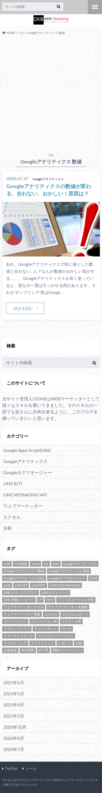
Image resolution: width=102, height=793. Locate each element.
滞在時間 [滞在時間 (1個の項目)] (27, 650)
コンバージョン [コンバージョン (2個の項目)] (15, 621)
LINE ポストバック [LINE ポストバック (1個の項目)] (55, 593)
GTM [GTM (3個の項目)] (93, 578)
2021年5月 (13, 693)
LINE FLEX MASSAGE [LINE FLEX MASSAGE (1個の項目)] (65, 585)
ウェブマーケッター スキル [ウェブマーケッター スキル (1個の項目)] (24, 607)
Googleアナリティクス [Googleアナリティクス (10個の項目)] (80, 564)
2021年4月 (13, 704)
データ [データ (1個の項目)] (66, 629)
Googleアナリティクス (25, 461)
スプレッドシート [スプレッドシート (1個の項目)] (17, 629)
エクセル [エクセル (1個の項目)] (51, 614)
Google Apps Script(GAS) (27, 450)
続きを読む (23, 308)
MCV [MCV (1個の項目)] (50, 600)
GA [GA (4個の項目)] (46, 564)
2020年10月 (15, 726)
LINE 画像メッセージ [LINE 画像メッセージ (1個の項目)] (19, 600)
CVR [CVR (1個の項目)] (7, 564)
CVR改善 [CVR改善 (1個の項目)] (20, 564)
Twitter (11, 768)
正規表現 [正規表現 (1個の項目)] (10, 650)
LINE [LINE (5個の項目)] (7, 585)
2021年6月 (13, 682)
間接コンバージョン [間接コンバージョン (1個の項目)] (67, 650)
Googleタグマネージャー (27, 472)
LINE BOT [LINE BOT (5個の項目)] (38, 585)
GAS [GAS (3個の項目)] (56, 564)
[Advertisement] (51, 93)
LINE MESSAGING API (25, 494)
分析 (7, 528)
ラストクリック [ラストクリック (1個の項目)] (42, 643)
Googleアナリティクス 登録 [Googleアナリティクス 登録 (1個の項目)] (69, 571)
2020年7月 (13, 749)
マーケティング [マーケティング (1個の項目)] (15, 643)
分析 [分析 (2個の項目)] (79, 643)
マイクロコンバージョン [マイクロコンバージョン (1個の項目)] (55, 636)
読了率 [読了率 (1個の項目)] (43, 650)
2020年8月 (13, 738)
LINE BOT (13, 483)
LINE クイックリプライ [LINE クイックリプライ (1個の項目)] (20, 593)
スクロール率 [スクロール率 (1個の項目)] (71, 621)
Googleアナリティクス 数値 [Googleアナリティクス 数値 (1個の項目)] (24, 571)
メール (31, 768)
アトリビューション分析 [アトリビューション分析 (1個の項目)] (76, 600)
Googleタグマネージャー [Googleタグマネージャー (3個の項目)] (67, 578)
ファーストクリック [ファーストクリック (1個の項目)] (18, 636)
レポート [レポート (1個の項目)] (64, 643)
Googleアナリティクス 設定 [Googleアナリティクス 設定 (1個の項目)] (24, 578)
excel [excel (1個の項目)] (35, 564)
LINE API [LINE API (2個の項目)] (21, 585)
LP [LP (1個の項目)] (40, 600)
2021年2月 (13, 715)
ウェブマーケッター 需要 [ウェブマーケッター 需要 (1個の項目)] (22, 614)
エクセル (12, 516)
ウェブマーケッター (22, 505)
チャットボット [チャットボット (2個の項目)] (45, 629)
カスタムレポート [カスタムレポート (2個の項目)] (75, 614)
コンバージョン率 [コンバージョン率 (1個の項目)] (44, 621)
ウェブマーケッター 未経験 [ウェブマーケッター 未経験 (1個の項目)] (68, 607)
